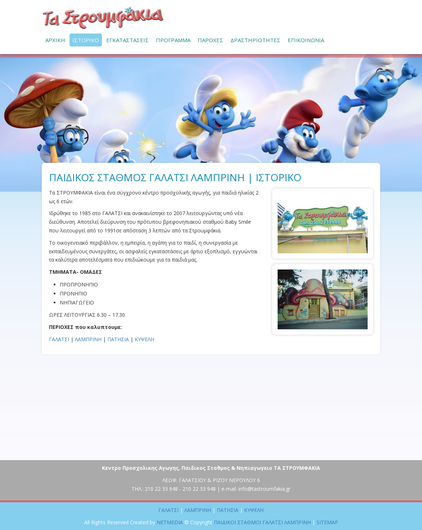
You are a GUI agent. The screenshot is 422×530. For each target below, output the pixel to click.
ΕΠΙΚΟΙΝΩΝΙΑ (306, 40)
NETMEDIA (170, 522)
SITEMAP (327, 522)
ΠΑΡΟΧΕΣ (210, 40)
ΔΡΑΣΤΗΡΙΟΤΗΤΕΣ (255, 40)
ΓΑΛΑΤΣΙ (59, 339)
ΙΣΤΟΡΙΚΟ (85, 40)
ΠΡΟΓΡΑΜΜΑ (173, 40)
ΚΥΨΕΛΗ (144, 339)
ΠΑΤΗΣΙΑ (118, 339)
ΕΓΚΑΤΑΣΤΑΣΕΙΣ (127, 40)
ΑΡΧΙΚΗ (55, 40)
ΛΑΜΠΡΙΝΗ (88, 339)
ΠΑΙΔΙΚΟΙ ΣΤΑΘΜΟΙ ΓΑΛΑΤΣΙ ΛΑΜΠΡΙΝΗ (103, 17)
